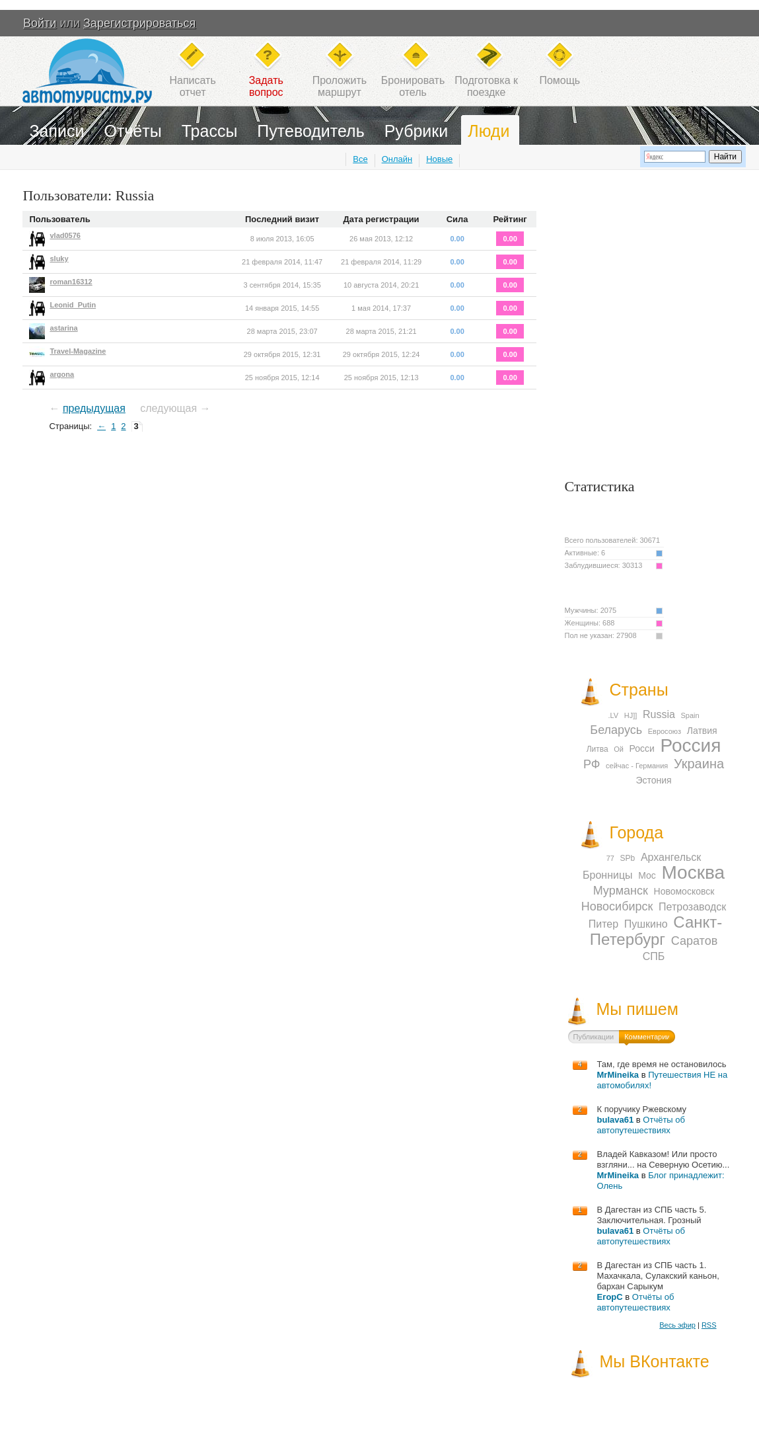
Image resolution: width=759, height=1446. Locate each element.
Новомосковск (684, 891)
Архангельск (671, 857)
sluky (59, 258)
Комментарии (647, 1037)
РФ (591, 764)
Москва (693, 872)
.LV (613, 715)
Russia (659, 714)
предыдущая (94, 408)
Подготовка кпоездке (486, 86)
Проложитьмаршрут (339, 86)
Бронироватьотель (413, 86)
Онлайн (397, 159)
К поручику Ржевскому (642, 1109)
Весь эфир (677, 1325)
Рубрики (416, 131)
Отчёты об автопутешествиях (641, 1125)
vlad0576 (65, 235)
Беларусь (616, 730)
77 (610, 858)
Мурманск (620, 890)
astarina (63, 328)
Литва (597, 749)
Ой (619, 749)
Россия (691, 745)
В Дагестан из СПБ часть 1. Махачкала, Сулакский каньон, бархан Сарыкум (658, 1275)
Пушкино (646, 924)
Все (360, 159)
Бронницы (608, 875)
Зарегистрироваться (139, 23)
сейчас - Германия (637, 766)
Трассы (210, 131)
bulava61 (615, 1120)
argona (62, 374)
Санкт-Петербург (656, 930)
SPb (627, 858)
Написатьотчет (192, 86)
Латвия (702, 730)
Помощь (559, 80)
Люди (488, 131)
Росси (642, 748)
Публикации (593, 1037)
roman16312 (71, 282)
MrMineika (618, 1075)
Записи (56, 131)
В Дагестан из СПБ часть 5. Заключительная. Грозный (652, 1215)
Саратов (694, 940)
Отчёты (132, 131)
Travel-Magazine (78, 351)
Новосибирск (617, 906)
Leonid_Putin (73, 305)
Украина (699, 763)
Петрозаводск (692, 906)
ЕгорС (610, 1297)
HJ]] (630, 715)
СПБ (654, 956)
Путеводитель (310, 131)
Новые (439, 159)
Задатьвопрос (266, 86)
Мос (647, 875)
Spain (689, 715)
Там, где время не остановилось (662, 1064)
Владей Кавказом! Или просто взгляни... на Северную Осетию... (663, 1159)
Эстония (653, 780)
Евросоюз (664, 731)
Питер (603, 924)
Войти (39, 23)
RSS (709, 1325)
